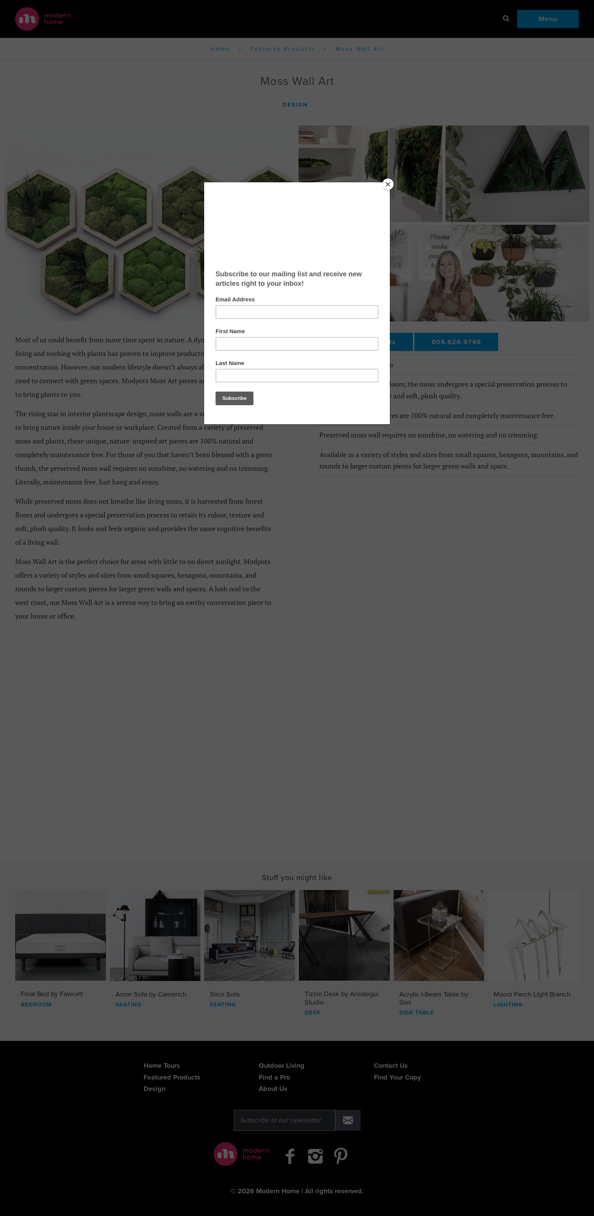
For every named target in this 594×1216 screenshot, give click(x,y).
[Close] (388, 184)
